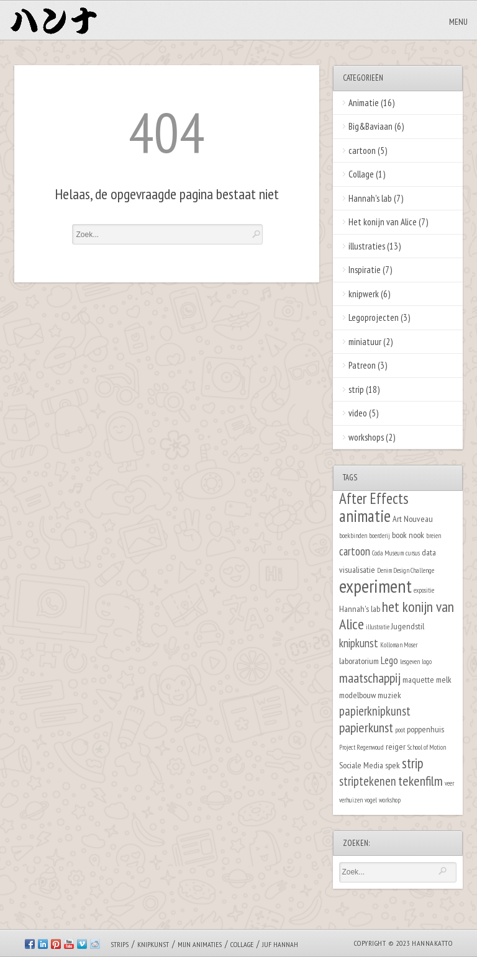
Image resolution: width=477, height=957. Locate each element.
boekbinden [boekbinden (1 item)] (353, 535)
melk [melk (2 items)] (444, 679)
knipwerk (363, 294)
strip (356, 389)
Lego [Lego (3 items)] (389, 660)
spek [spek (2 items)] (392, 765)
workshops (366, 437)
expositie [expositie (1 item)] (424, 590)
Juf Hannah (280, 944)
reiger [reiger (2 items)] (396, 746)
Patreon (362, 365)
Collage (361, 174)
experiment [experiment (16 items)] (375, 586)
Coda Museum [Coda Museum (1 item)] (388, 553)
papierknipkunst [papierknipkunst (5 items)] (375, 711)
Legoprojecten (373, 317)
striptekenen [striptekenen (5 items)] (367, 781)
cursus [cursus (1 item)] (413, 553)
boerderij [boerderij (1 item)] (379, 535)
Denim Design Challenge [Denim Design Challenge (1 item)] (405, 570)
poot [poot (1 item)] (400, 730)
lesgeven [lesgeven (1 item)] (410, 661)
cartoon (362, 150)
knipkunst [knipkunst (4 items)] (358, 643)
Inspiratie (364, 270)
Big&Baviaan (370, 126)
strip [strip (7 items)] (413, 763)
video (357, 413)
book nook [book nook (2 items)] (408, 535)
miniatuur (364, 342)
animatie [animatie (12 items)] (365, 515)
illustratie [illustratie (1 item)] (377, 626)
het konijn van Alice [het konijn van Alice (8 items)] (396, 615)
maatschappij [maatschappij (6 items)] (370, 677)
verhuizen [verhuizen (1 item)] (351, 800)
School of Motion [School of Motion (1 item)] (426, 747)
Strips (120, 944)
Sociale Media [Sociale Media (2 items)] (361, 765)
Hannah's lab (370, 198)
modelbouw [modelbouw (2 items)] (357, 695)
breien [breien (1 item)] (433, 535)
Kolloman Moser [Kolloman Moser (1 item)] (398, 644)
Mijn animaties (200, 944)
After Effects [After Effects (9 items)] (374, 498)
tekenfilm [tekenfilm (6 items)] (420, 780)
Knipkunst (153, 944)
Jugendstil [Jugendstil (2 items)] (407, 626)
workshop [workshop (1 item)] (390, 800)
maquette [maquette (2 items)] (418, 679)
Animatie (363, 103)
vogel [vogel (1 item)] (371, 800)
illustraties (366, 246)
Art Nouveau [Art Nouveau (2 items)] (413, 518)
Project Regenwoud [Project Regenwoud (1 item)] (361, 747)
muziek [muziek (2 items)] (389, 695)
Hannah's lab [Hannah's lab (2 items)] (359, 608)
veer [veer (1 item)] (449, 783)
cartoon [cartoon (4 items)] (354, 551)
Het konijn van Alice (382, 222)
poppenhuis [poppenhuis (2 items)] (425, 729)
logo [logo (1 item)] (427, 661)
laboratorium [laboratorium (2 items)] (359, 661)
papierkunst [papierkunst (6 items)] (366, 727)
